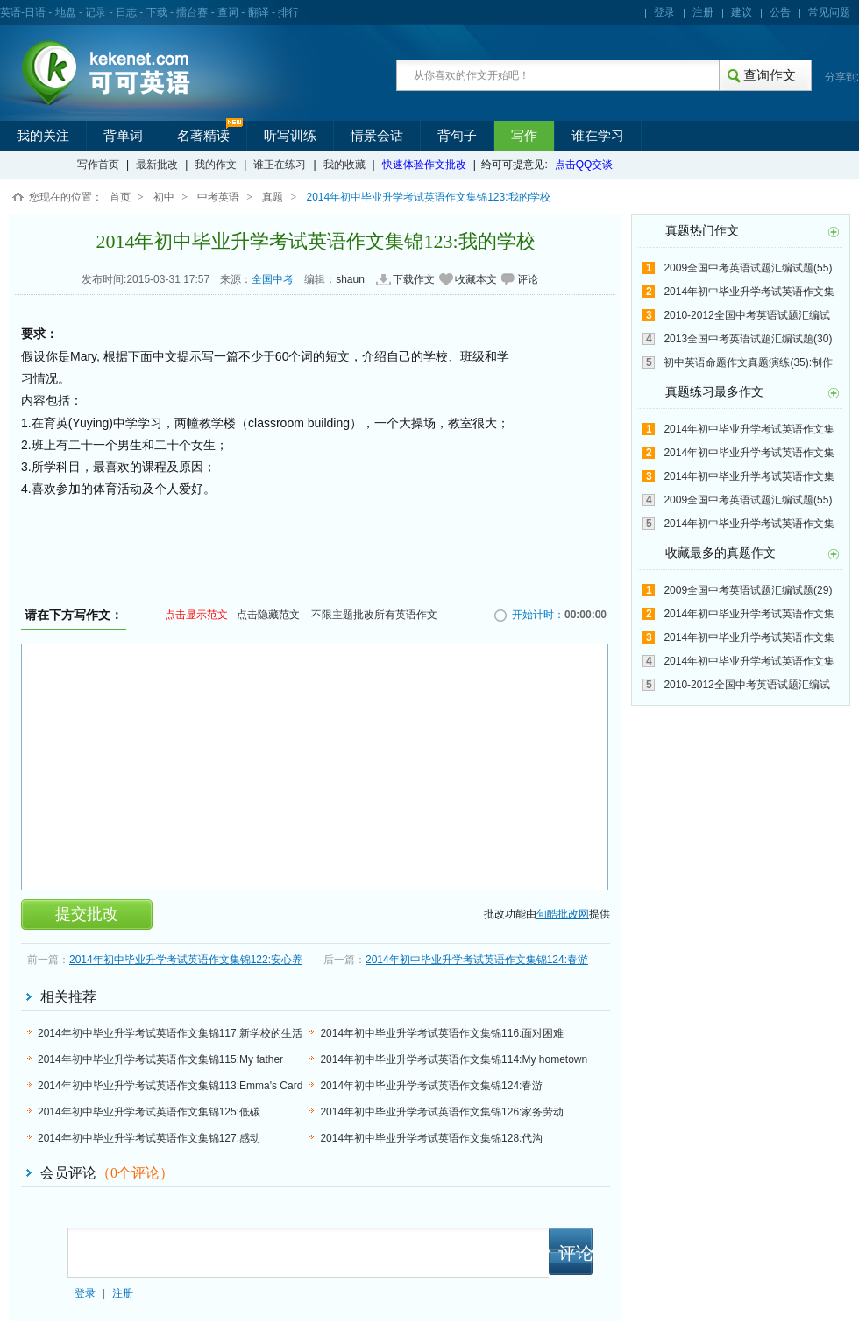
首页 (120, 197)
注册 (702, 12)
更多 (833, 232)
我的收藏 (344, 164)
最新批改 (157, 164)
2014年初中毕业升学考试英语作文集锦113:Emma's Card (170, 1086)
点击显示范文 (196, 615)
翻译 (258, 12)
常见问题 (829, 12)
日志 (126, 12)
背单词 (123, 136)
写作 (524, 136)
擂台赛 (192, 12)
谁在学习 (597, 136)
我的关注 (43, 136)
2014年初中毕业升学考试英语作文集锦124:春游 (477, 959)
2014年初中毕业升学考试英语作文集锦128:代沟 (431, 1138)
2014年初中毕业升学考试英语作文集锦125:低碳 (149, 1112)
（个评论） (135, 1172)
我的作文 (216, 164)
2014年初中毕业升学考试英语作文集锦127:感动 (149, 1138)
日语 (35, 12)
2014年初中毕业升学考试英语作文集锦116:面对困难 (442, 1033)
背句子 (457, 136)
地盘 (65, 12)
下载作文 (414, 279)
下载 (156, 12)
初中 (163, 197)
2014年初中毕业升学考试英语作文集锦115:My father (160, 1059)
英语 (10, 12)
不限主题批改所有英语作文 (374, 615)
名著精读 (203, 136)
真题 (272, 197)
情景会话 (377, 136)
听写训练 (290, 136)
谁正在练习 (279, 164)
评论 (527, 279)
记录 (95, 12)
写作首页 (98, 164)
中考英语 (218, 197)
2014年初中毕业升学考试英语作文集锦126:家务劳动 (442, 1112)
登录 (664, 12)
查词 (227, 12)
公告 (780, 12)
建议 (741, 12)
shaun (350, 279)
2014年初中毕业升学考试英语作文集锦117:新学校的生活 (170, 1033)
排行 (288, 12)
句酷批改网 (562, 914)
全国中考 (273, 279)
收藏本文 (476, 279)
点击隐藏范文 (268, 615)
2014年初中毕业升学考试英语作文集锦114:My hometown (453, 1059)
